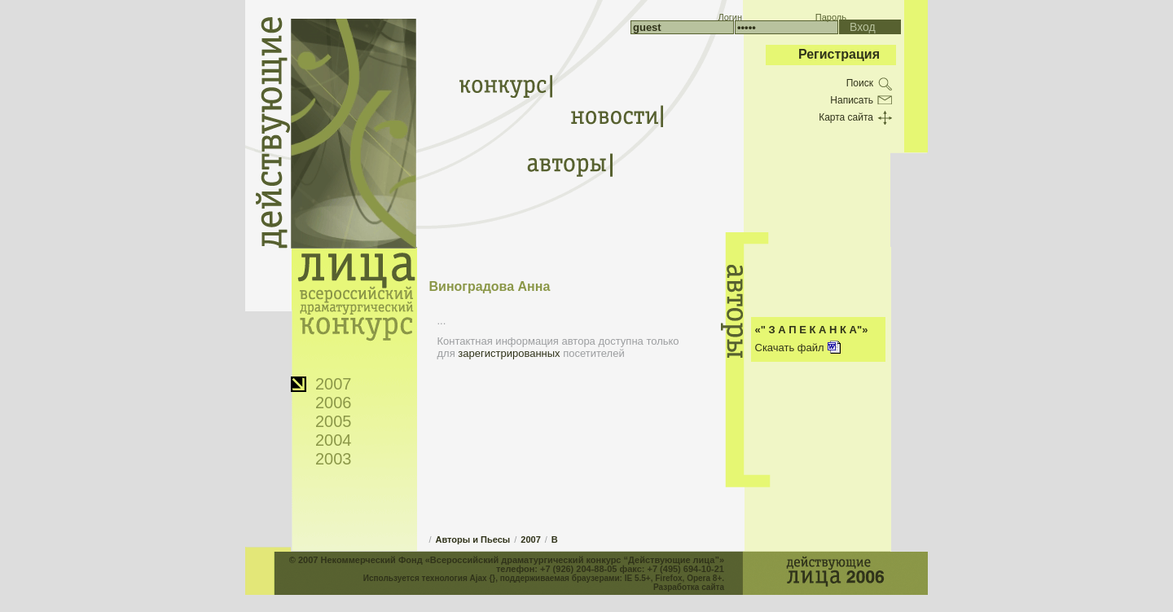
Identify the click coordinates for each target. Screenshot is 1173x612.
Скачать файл (789, 347)
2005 (333, 421)
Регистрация (839, 54)
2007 (333, 384)
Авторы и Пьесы (473, 539)
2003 (333, 459)
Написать (851, 100)
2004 (333, 440)
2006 (333, 403)
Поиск (859, 83)
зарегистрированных (509, 353)
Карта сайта (846, 117)
